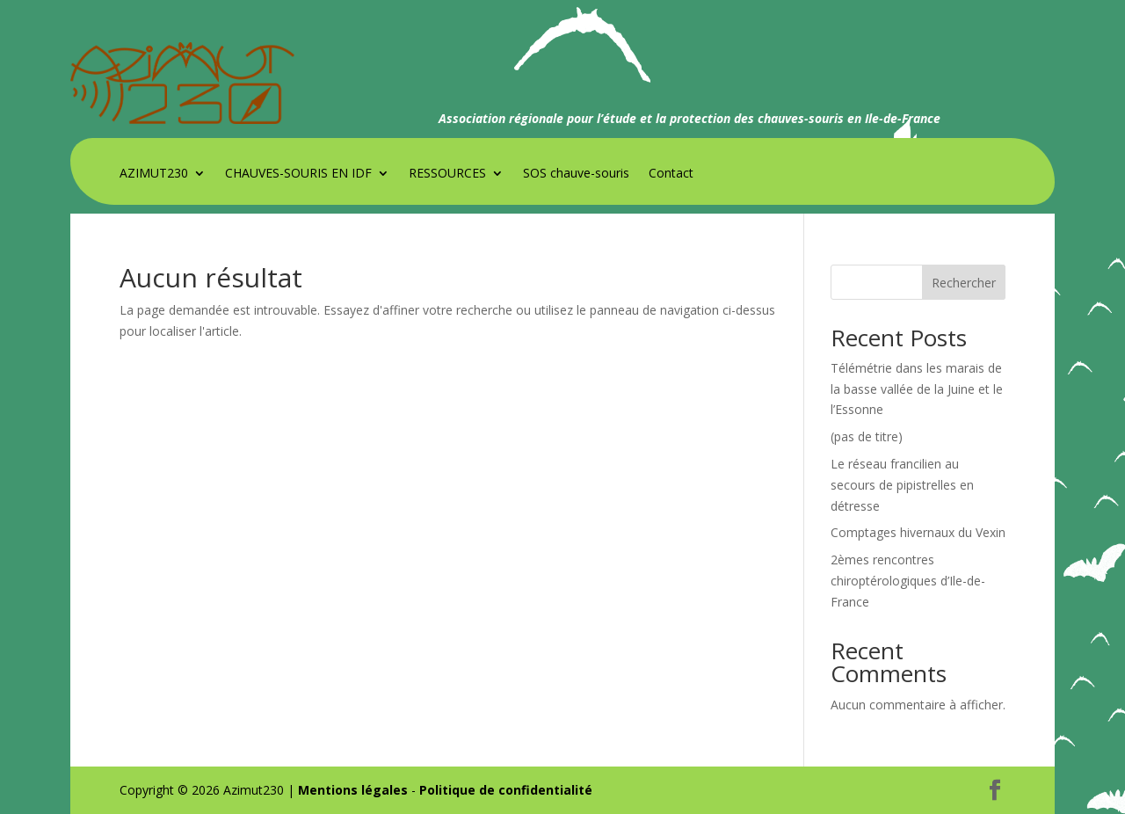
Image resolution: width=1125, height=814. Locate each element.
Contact (671, 174)
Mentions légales (353, 789)
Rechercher (964, 282)
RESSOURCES (447, 174)
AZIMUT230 (154, 174)
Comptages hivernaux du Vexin (918, 532)
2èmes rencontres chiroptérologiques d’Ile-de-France (908, 580)
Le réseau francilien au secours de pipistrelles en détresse (902, 484)
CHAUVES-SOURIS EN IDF (298, 174)
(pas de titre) (867, 436)
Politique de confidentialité (505, 789)
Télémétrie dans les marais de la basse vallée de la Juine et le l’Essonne (917, 389)
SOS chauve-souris (576, 174)
